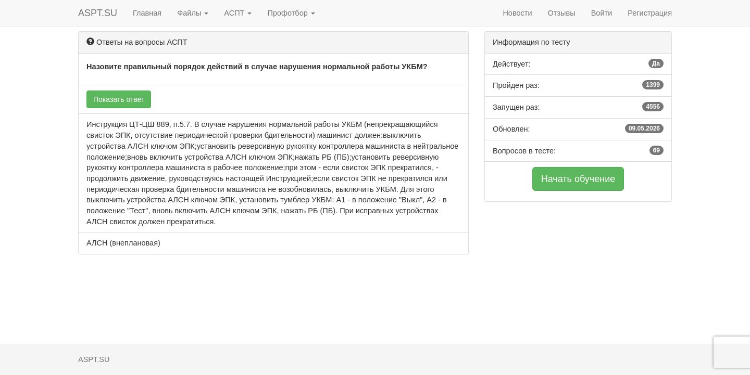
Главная (147, 13)
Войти (601, 13)
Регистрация (650, 13)
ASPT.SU (97, 13)
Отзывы (562, 13)
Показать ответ (118, 99)
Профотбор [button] (291, 13)
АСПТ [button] (238, 13)
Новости (517, 13)
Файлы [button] (192, 13)
